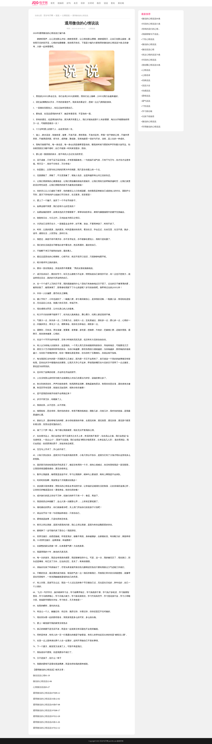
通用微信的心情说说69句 (44, 693)
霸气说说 (146, 101)
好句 (69, 3)
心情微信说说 (39, 687)
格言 (99, 3)
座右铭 (121, 3)
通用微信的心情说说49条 (44, 705)
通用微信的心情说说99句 (44, 716)
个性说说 (146, 106)
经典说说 (146, 80)
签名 (113, 3)
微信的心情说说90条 (151, 19)
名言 (76, 3)
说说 (106, 3)
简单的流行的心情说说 (152, 29)
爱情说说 (146, 96)
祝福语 (61, 3)
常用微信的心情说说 (151, 127)
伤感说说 (146, 91)
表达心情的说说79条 (151, 55)
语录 (83, 3)
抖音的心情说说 (149, 60)
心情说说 (66, 16)
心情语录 (146, 75)
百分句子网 (48, 16)
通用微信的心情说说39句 (44, 710)
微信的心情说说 (40, 681)
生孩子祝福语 (148, 116)
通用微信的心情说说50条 (44, 699)
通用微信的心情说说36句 (44, 728)
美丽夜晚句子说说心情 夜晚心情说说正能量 (161, 34)
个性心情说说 (148, 39)
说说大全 (146, 85)
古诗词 (91, 3)
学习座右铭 (147, 111)
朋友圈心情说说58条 (151, 65)
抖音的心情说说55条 (151, 24)
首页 (53, 3)
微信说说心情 (39, 675)
